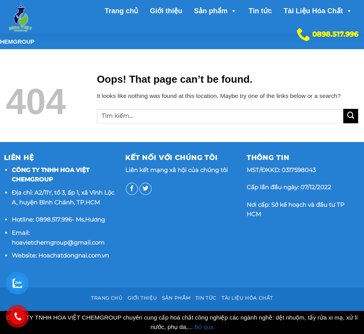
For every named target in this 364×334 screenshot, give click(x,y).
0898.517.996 (54, 219)
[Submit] (350, 116)
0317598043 (299, 170)
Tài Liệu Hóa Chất (318, 11)
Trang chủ (121, 11)
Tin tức (260, 11)
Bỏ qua (203, 326)
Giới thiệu (166, 11)
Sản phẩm (215, 11)
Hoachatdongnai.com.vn (73, 255)
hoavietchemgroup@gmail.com (58, 242)
